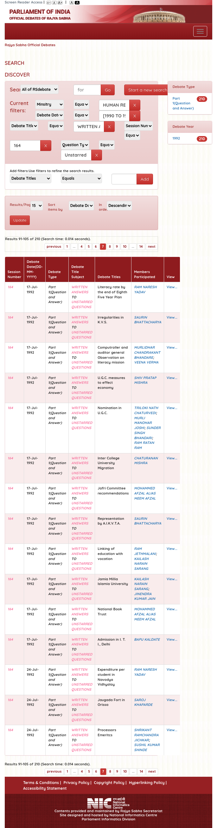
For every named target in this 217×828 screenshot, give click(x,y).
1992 (176, 138)
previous (54, 246)
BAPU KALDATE (147, 639)
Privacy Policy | (77, 782)
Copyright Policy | (110, 782)
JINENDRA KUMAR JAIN (144, 596)
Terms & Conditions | (42, 782)
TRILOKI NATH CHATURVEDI (146, 410)
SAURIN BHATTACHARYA (147, 320)
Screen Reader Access (23, 2)
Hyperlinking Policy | (148, 782)
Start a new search (147, 90)
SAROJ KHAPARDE (143, 702)
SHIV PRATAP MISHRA (145, 380)
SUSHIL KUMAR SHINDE (147, 747)
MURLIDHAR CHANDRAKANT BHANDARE (147, 352)
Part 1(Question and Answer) (183, 103)
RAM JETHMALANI (145, 551)
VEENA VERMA (146, 362)
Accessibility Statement (45, 788)
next (152, 246)
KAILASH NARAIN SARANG (141, 564)
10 (124, 246)
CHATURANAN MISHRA (146, 460)
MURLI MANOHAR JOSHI (143, 423)
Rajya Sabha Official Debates (30, 45)
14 (141, 246)
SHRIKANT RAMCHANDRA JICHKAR (146, 735)
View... (172, 287)
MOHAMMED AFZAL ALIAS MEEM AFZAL (145, 493)
